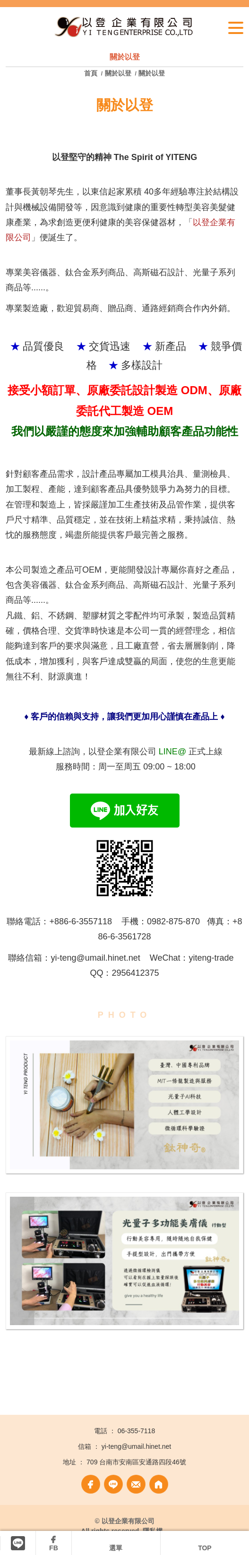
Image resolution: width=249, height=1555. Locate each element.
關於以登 (118, 73)
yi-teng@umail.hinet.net (136, 1446)
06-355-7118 (136, 1431)
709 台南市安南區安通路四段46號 (136, 1462)
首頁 (91, 73)
